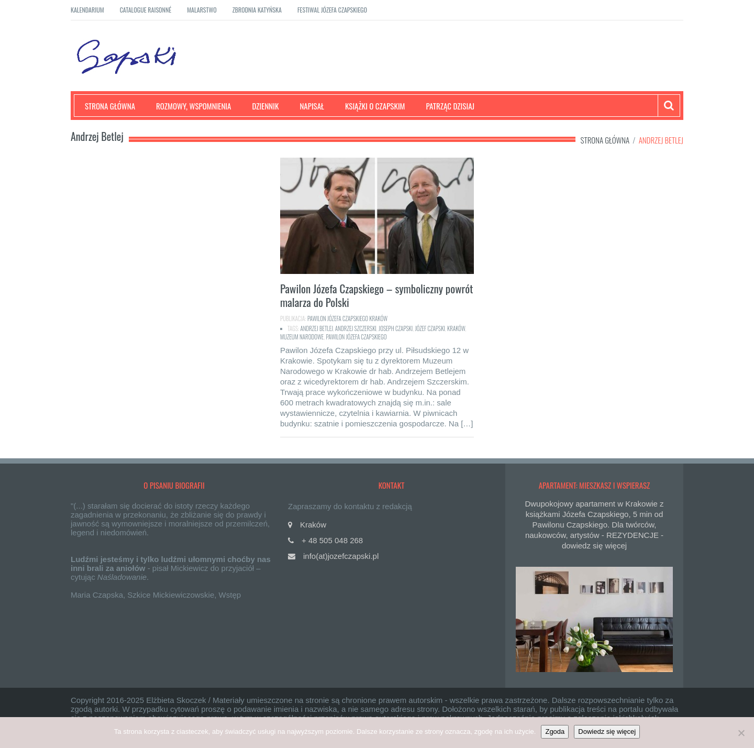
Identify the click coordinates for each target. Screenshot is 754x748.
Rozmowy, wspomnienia (193, 106)
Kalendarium (87, 9)
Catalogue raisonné (146, 9)
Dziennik (265, 106)
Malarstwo (202, 9)
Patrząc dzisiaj (450, 106)
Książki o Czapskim (375, 106)
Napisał (312, 106)
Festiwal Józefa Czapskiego (332, 9)
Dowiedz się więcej (607, 731)
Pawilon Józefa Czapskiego (356, 337)
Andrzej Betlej (317, 328)
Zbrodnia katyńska (257, 9)
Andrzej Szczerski (355, 328)
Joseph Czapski (396, 328)
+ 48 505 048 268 (332, 540)
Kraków (456, 328)
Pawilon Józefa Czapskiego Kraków (347, 318)
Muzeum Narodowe (302, 337)
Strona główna (110, 106)
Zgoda (554, 731)
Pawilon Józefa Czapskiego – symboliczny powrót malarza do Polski (376, 295)
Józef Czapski (430, 328)
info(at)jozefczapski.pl (341, 556)
